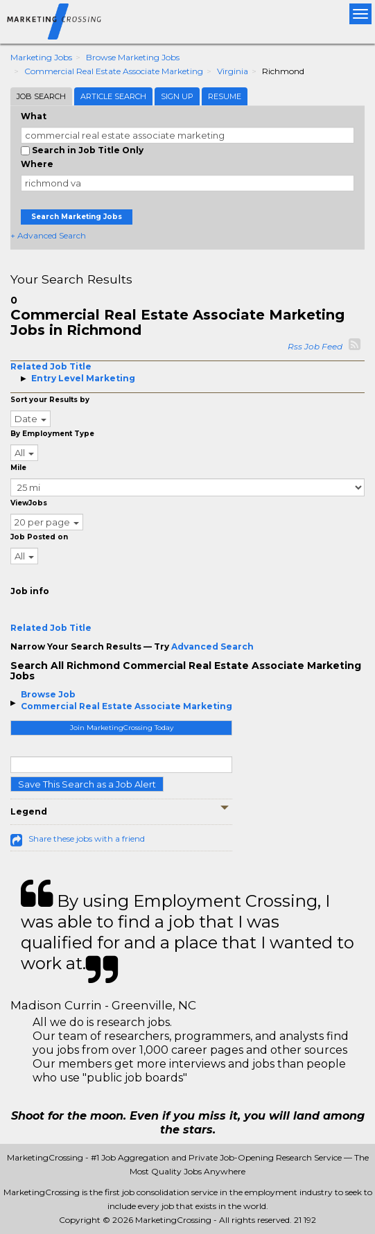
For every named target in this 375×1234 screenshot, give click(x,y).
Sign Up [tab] (177, 96)
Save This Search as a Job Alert (87, 784)
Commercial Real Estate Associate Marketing (113, 71)
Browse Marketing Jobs (133, 57)
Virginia (232, 71)
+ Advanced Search (48, 235)
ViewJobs (28, 502)
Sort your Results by (49, 399)
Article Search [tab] (113, 96)
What (33, 116)
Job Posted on (39, 536)
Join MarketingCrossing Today (121, 727)
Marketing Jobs (41, 57)
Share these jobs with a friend (86, 838)
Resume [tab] (224, 96)
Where (37, 164)
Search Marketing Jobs (76, 216)
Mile (18, 467)
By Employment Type (52, 433)
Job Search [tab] (41, 96)
